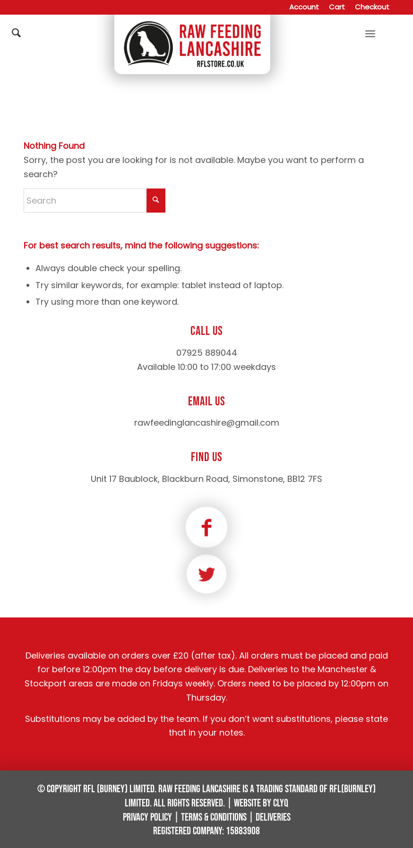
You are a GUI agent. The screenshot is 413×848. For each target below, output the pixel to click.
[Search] (94, 144)
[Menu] (370, 33)
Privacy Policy (147, 817)
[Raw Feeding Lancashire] (192, 33)
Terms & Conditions (214, 817)
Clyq (280, 803)
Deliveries (273, 817)
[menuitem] (304, 7)
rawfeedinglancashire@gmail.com (206, 422)
